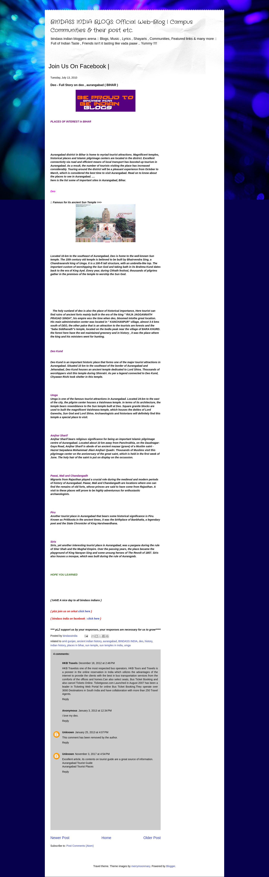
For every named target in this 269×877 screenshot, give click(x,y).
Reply (65, 699)
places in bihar (75, 645)
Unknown (68, 732)
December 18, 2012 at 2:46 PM (97, 663)
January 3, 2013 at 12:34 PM (95, 710)
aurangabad (110, 641)
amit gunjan (68, 641)
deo (141, 641)
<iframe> (153, 60)
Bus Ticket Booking (141, 679)
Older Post (152, 838)
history (148, 641)
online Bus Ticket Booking (119, 686)
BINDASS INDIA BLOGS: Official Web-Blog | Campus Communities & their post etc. (121, 26)
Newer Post (59, 838)
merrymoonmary (140, 866)
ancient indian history (89, 641)
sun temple (91, 645)
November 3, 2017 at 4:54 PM (92, 753)
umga (127, 645)
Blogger (170, 866)
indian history (58, 645)
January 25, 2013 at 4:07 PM (91, 732)
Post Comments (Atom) (80, 845)
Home (106, 838)
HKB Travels (70, 663)
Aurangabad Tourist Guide (77, 762)
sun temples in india (111, 645)
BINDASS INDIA (127, 641)
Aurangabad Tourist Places (77, 766)
